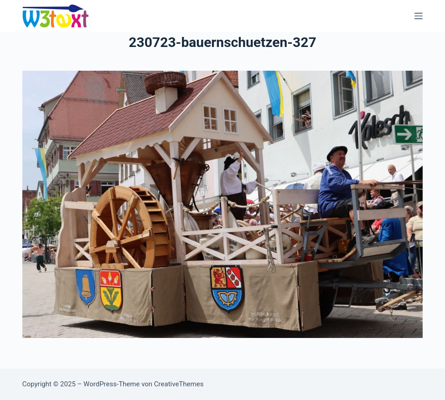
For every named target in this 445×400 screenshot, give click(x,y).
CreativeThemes (179, 384)
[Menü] (418, 16)
